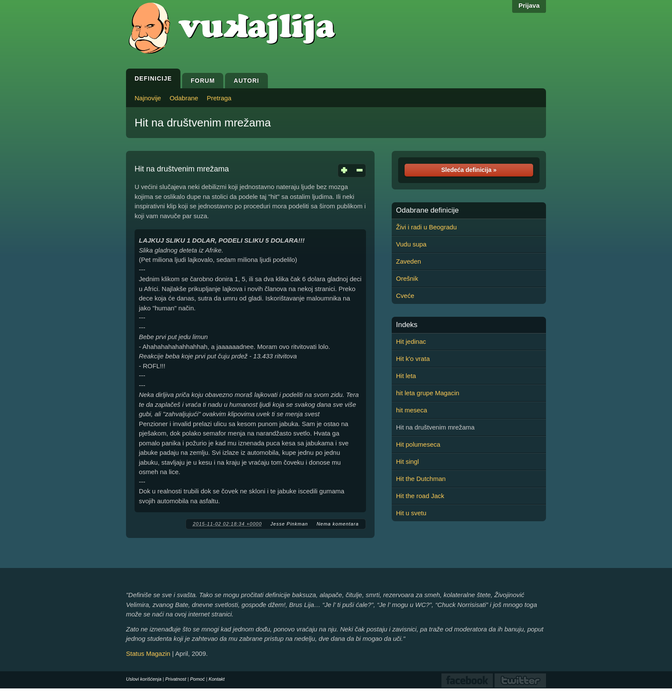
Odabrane (184, 98)
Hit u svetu (411, 513)
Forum (203, 80)
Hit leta (406, 375)
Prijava (529, 5)
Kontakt (217, 679)
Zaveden (408, 261)
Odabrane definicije (427, 210)
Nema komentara (338, 523)
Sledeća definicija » (468, 169)
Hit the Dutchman (421, 478)
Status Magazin (148, 653)
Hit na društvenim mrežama (203, 122)
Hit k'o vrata (413, 358)
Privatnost (175, 679)
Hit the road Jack (420, 495)
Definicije (153, 78)
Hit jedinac (411, 341)
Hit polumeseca (418, 444)
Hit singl (407, 461)
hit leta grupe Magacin (427, 393)
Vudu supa (411, 244)
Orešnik (407, 278)
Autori (246, 80)
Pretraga (219, 98)
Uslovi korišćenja (144, 679)
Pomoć (197, 679)
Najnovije (148, 98)
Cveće (405, 295)
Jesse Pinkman (289, 523)
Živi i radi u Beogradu (426, 227)
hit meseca (411, 410)
